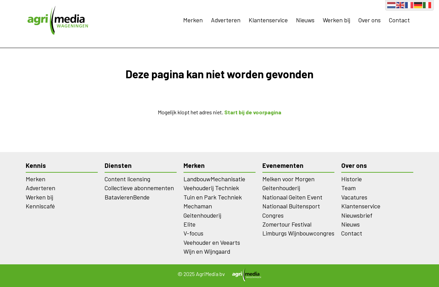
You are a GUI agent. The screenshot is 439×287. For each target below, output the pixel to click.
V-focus (193, 233)
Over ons (369, 20)
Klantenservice (268, 20)
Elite (189, 224)
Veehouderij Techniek (211, 188)
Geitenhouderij (202, 215)
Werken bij (336, 20)
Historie (351, 179)
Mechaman (197, 206)
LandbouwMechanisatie (214, 179)
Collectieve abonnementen (139, 188)
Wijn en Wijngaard (206, 251)
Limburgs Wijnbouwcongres (298, 233)
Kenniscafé (40, 206)
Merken (193, 20)
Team (348, 188)
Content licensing (127, 179)
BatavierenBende (127, 197)
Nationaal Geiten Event (292, 197)
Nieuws (305, 20)
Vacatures (354, 197)
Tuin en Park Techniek (212, 197)
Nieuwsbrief (356, 215)
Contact (399, 20)
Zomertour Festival (286, 224)
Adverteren (225, 20)
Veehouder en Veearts (211, 242)
